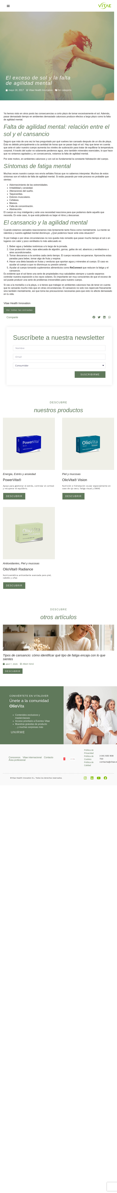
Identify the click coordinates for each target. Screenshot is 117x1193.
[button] (8, 5)
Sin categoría (64, 90)
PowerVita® (12, 480)
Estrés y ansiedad (25, 474)
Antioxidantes (11, 563)
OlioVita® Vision (74, 480)
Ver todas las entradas (19, 310)
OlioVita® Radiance (18, 569)
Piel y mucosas (71, 474)
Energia (7, 474)
